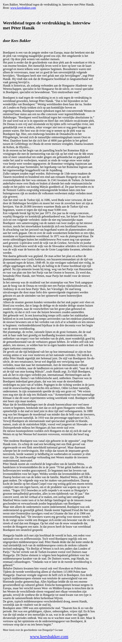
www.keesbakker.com (23, 7)
